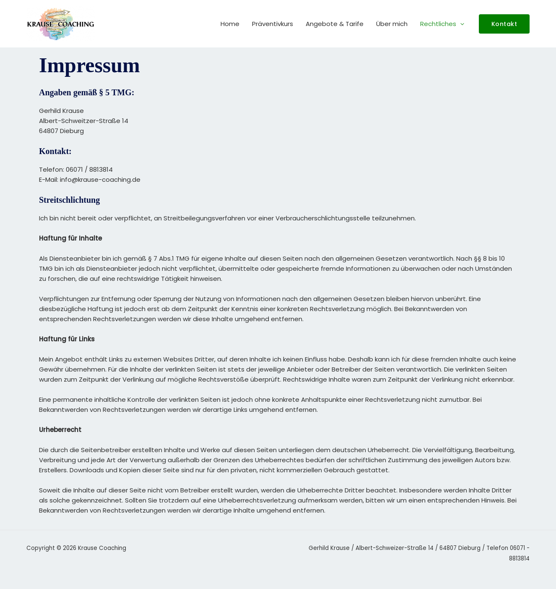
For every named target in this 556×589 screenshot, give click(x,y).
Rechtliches (442, 24)
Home (230, 23)
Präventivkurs (272, 23)
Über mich (392, 23)
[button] (460, 24)
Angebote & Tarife (335, 23)
